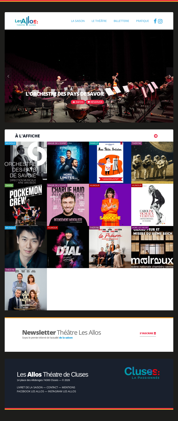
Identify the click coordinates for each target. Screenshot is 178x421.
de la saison (66, 337)
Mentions (68, 387)
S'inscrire (148, 333)
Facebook (155, 21)
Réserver (94, 102)
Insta (160, 21)
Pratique (142, 21)
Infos (77, 102)
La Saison (78, 21)
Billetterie (121, 21)
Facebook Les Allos (30, 391)
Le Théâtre (99, 21)
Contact (52, 387)
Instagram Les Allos (62, 391)
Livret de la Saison (30, 387)
